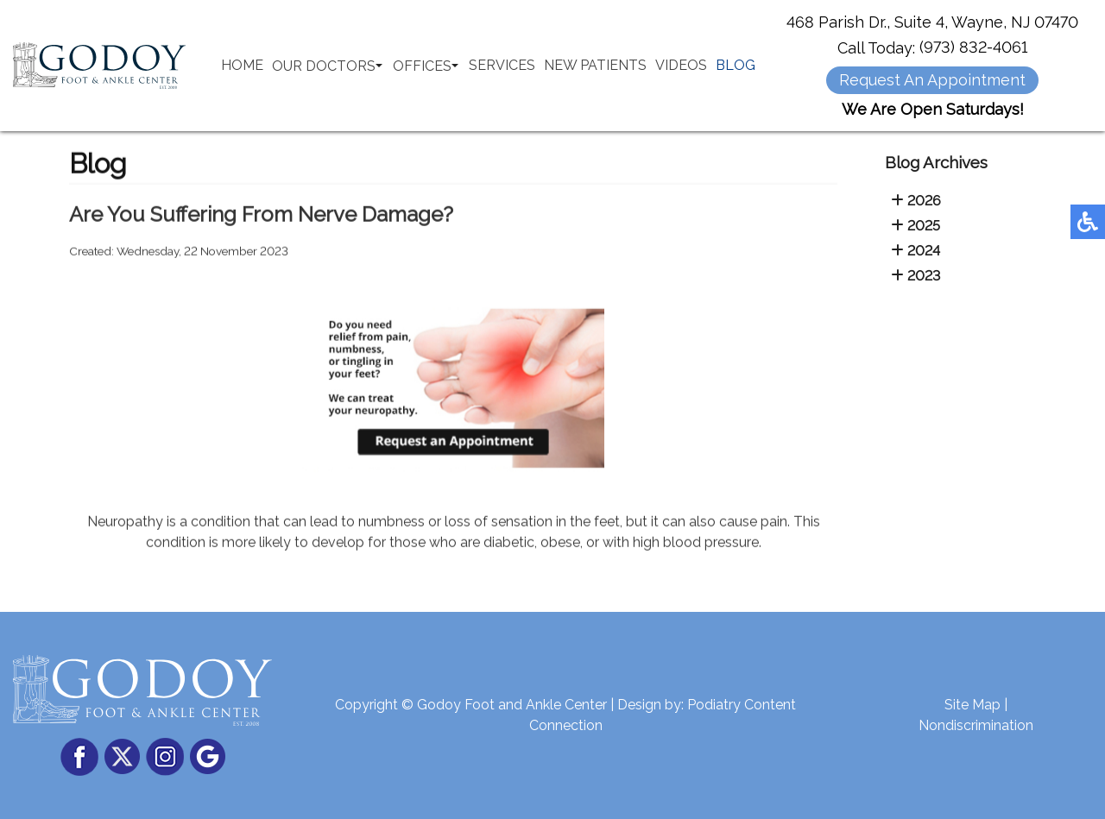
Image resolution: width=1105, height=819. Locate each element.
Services (502, 65)
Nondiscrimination (976, 725)
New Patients (595, 65)
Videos (681, 65)
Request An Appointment (932, 80)
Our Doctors (324, 66)
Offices (422, 66)
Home (242, 65)
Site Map (972, 704)
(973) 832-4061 (973, 47)
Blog (735, 65)
